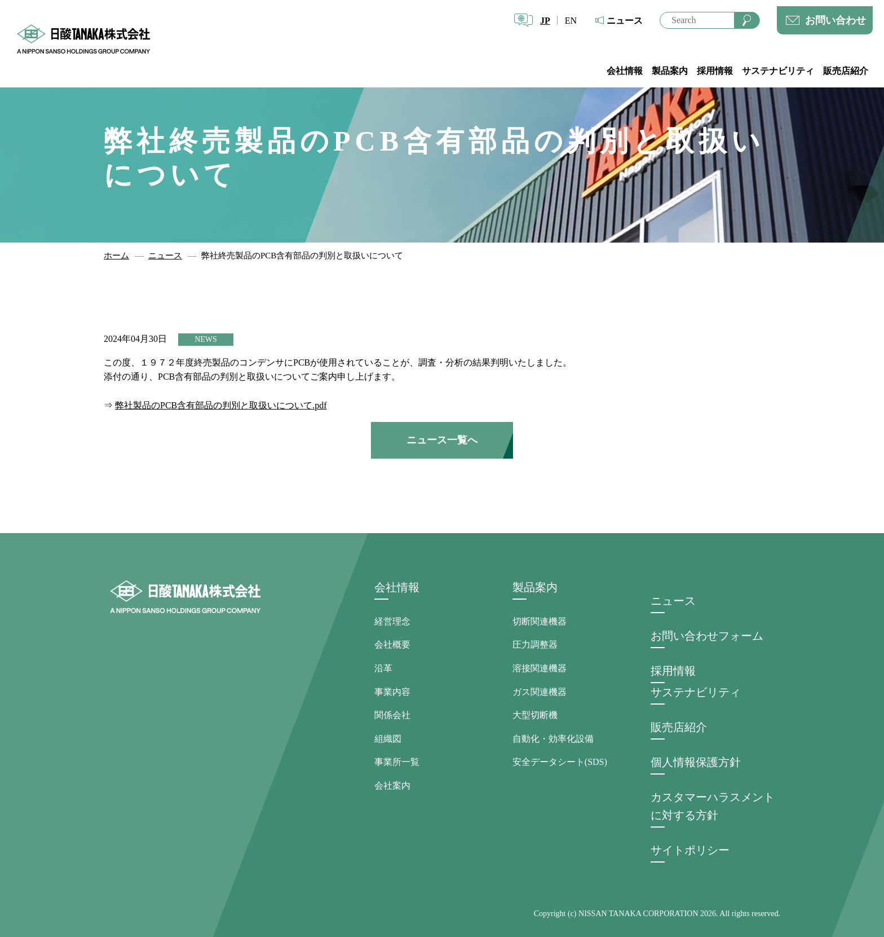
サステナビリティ (778, 71)
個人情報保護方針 (696, 762)
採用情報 (715, 71)
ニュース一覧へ (442, 440)
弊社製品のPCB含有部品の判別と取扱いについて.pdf (221, 405)
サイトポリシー (690, 850)
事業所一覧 (396, 762)
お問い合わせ (835, 20)
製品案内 (670, 71)
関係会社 (392, 715)
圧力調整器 (535, 644)
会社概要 (392, 644)
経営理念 (392, 621)
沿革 (383, 668)
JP (545, 20)
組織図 (387, 739)
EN (571, 20)
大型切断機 (535, 715)
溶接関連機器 (539, 668)
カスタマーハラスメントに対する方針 (713, 806)
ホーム (116, 255)
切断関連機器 (539, 621)
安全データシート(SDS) (559, 762)
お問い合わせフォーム (707, 636)
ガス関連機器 (539, 692)
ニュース (625, 20)
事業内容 (392, 692)
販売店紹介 (845, 71)
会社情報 (625, 71)
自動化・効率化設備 (553, 739)
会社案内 (392, 785)
